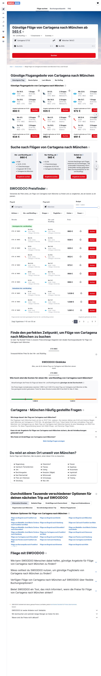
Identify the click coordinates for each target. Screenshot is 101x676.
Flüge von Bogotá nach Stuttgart (51, 537)
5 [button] (92, 322)
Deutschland (18, 66)
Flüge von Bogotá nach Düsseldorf (52, 527)
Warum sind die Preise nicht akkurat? (55, 617)
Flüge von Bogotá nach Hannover (80, 532)
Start (11, 66)
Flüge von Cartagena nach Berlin (80, 540)
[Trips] (3, 32)
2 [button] (79, 322)
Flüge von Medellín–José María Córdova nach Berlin (83, 528)
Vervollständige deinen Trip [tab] (46, 508)
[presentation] (23, 32)
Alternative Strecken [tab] (19, 503)
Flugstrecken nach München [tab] (22, 508)
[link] (23, 177)
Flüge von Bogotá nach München (80, 518)
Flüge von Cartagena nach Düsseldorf (24, 537)
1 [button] (75, 322)
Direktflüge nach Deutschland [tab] (56, 503)
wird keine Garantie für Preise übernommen (64, 604)
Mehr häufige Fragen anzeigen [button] (54, 441)
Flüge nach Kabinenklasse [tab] (80, 503)
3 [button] (83, 322)
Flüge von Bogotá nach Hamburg (51, 522)
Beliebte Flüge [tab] (36, 503)
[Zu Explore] (3, 26)
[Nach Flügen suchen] (3, 9)
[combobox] (49, 36)
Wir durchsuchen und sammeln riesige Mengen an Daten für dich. (55, 614)
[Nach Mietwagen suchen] (3, 18)
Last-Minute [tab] (46, 80)
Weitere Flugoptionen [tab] (68, 508)
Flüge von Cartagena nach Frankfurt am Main (52, 533)
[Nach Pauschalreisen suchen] (3, 22)
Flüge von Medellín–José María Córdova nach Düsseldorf (25, 528)
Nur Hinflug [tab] (59, 80)
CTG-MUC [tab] (54, 349)
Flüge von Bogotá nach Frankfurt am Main (24, 519)
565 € (16, 31)
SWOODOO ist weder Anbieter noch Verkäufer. (55, 610)
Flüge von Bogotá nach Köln (78, 544)
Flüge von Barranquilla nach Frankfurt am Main (24, 545)
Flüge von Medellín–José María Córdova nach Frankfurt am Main (25, 523)
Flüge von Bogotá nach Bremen (51, 544)
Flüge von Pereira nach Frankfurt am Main (24, 541)
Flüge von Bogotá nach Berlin (50, 518)
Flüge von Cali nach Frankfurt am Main (82, 522)
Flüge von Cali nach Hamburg (50, 540)
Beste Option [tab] (33, 80)
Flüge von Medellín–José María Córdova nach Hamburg (25, 533)
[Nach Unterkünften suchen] (3, 13)
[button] (3, 3)
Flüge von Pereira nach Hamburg (80, 537)
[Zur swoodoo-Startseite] (13, 3)
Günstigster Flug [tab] (18, 80)
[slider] (98, 207)
